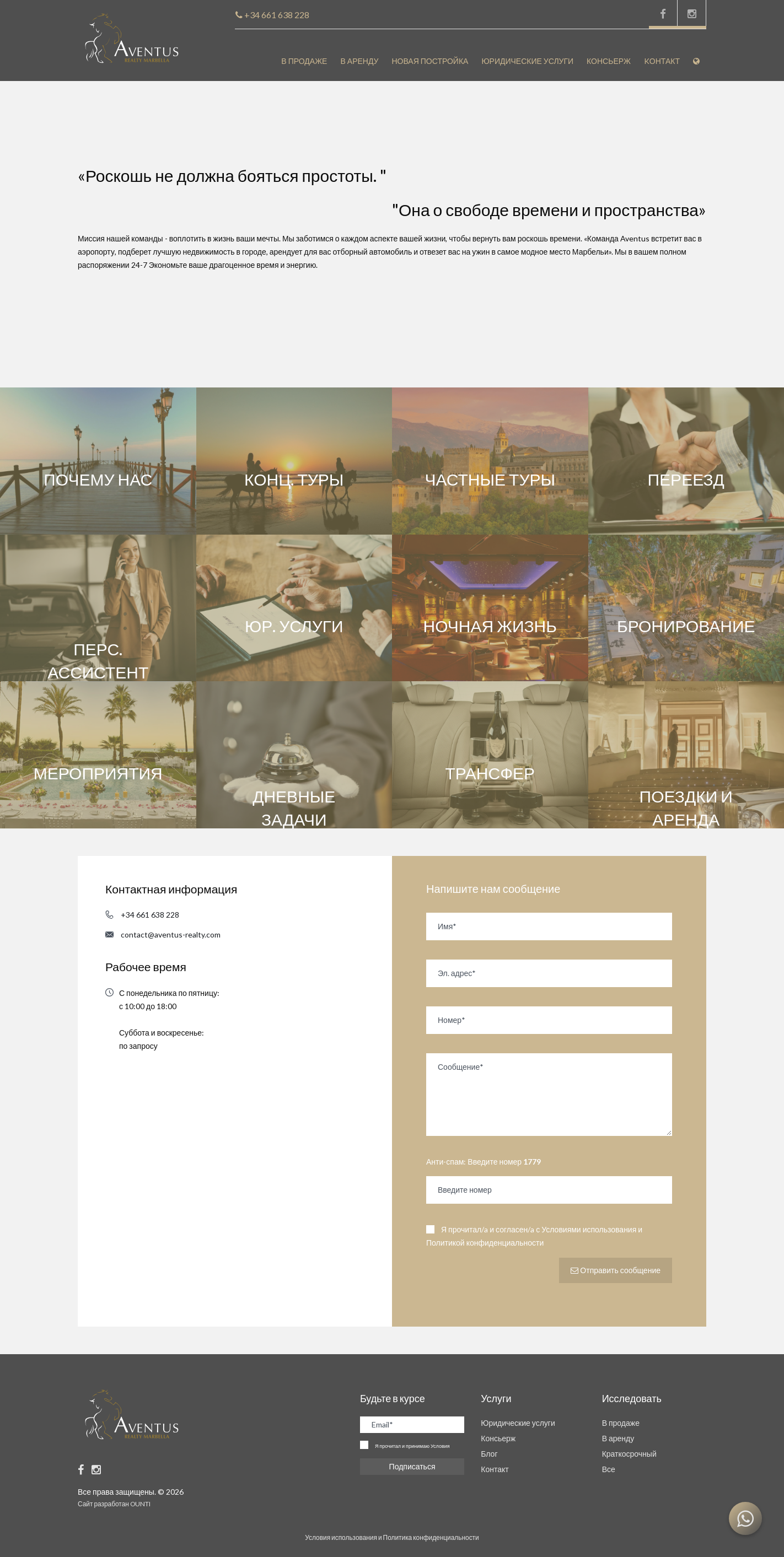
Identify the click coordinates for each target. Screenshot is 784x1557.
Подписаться (412, 1466)
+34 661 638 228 (150, 914)
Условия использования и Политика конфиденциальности (392, 1537)
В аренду (359, 61)
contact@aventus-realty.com (171, 934)
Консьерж (609, 61)
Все (608, 1469)
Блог (489, 1453)
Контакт (494, 1469)
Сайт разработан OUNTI (114, 1504)
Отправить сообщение (616, 1270)
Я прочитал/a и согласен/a (534, 1236)
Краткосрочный (629, 1453)
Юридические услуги (527, 61)
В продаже (304, 61)
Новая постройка (429, 61)
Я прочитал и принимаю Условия (412, 1446)
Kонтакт (662, 61)
